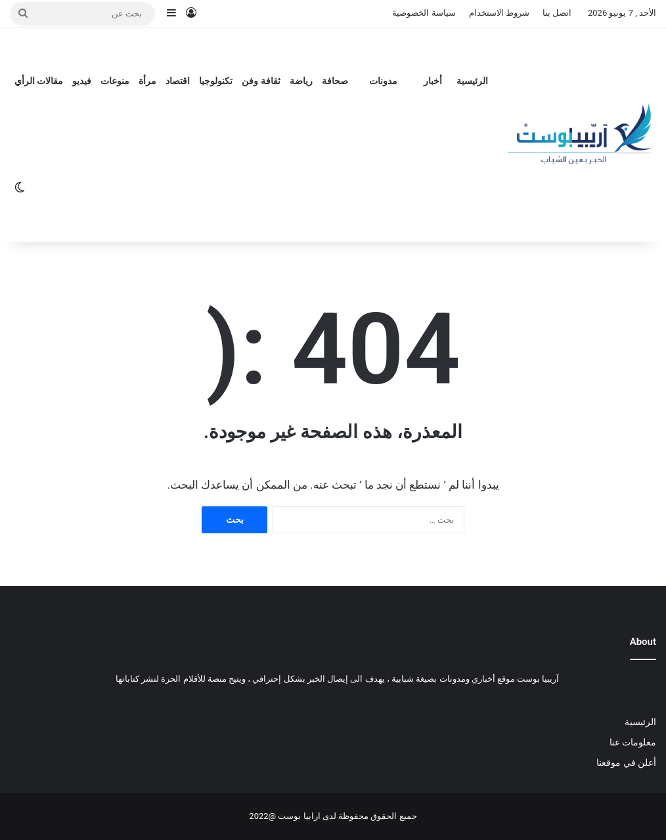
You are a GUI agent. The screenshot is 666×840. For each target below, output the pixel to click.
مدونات (383, 81)
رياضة (301, 81)
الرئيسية (472, 81)
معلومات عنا (633, 742)
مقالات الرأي (38, 81)
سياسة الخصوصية (423, 13)
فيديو (81, 81)
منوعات (114, 81)
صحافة (335, 81)
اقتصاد (178, 81)
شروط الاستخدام (499, 13)
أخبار (433, 81)
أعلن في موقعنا (626, 762)
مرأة (147, 81)
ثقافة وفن (261, 81)
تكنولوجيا (216, 81)
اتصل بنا (557, 13)
